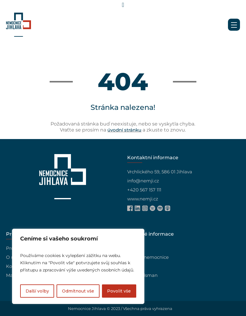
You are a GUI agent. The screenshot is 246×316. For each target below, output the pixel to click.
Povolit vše (119, 291)
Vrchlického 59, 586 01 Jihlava (159, 172)
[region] (78, 266)
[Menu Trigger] (234, 25)
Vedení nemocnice (148, 257)
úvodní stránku (124, 130)
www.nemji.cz (142, 199)
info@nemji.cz (143, 181)
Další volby (37, 291)
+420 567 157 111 (144, 190)
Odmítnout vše (78, 291)
